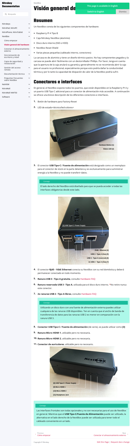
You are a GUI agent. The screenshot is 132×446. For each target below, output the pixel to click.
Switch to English (95, 11)
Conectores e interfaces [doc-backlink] (58, 82)
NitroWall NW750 (9, 92)
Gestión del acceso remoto (12, 68)
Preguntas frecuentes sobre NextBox (13, 79)
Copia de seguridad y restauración (13, 62)
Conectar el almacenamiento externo (16, 50)
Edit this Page (103, 442)
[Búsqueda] (16, 14)
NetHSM (5, 84)
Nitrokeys (6, 24)
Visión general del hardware (16, 44)
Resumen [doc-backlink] (43, 21)
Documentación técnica (14, 74)
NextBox (5, 36)
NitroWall (6, 88)
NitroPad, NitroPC (9, 28)
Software (6, 97)
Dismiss (123, 11)
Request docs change (120, 442)
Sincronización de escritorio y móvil (12, 56)
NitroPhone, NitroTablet (12, 32)
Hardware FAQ (87, 278)
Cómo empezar (10, 40)
